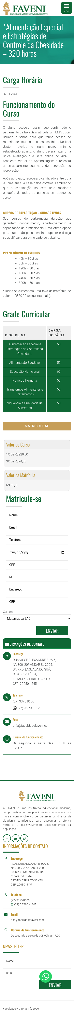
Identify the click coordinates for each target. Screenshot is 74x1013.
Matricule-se (37, 426)
